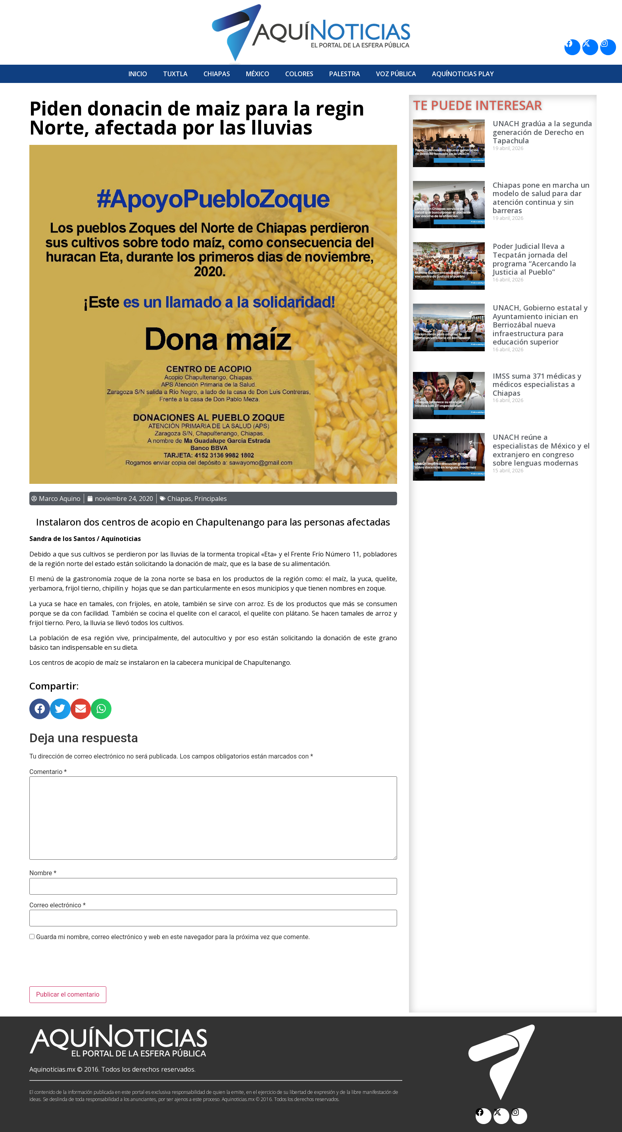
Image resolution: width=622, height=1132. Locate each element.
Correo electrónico (57, 905)
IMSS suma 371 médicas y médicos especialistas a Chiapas (537, 384)
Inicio (138, 73)
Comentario (48, 772)
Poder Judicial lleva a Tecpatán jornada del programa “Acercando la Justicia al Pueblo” (534, 259)
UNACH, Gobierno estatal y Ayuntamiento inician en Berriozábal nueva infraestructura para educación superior (540, 325)
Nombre (42, 873)
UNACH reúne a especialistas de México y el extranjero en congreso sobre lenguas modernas (541, 450)
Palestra (344, 73)
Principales (210, 498)
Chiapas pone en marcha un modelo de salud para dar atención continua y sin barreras (541, 198)
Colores (299, 73)
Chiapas (216, 73)
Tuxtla (175, 73)
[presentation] (89, 966)
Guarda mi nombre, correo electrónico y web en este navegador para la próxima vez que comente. (173, 937)
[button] (39, 709)
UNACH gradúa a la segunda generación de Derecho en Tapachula (542, 132)
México (257, 73)
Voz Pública (396, 73)
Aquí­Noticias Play (463, 73)
